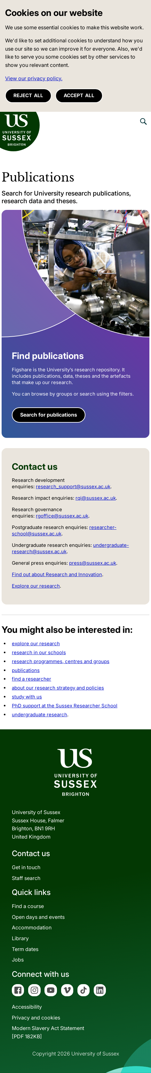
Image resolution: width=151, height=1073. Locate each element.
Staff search (26, 878)
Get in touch (26, 867)
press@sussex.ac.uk (92, 563)
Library (20, 938)
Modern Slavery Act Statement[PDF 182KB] (48, 1032)
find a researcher (31, 679)
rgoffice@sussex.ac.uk (62, 516)
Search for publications (48, 414)
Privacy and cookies (36, 1017)
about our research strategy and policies (58, 688)
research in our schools (39, 652)
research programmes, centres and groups (60, 661)
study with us (27, 697)
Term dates (25, 949)
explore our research (36, 643)
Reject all (28, 95)
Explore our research (36, 586)
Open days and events (38, 917)
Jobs (18, 959)
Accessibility (27, 1007)
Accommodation (32, 927)
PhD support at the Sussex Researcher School (64, 706)
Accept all (79, 95)
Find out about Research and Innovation (57, 574)
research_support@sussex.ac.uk (73, 486)
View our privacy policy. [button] (33, 78)
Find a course (28, 906)
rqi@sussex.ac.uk (96, 498)
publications (26, 670)
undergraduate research (39, 715)
